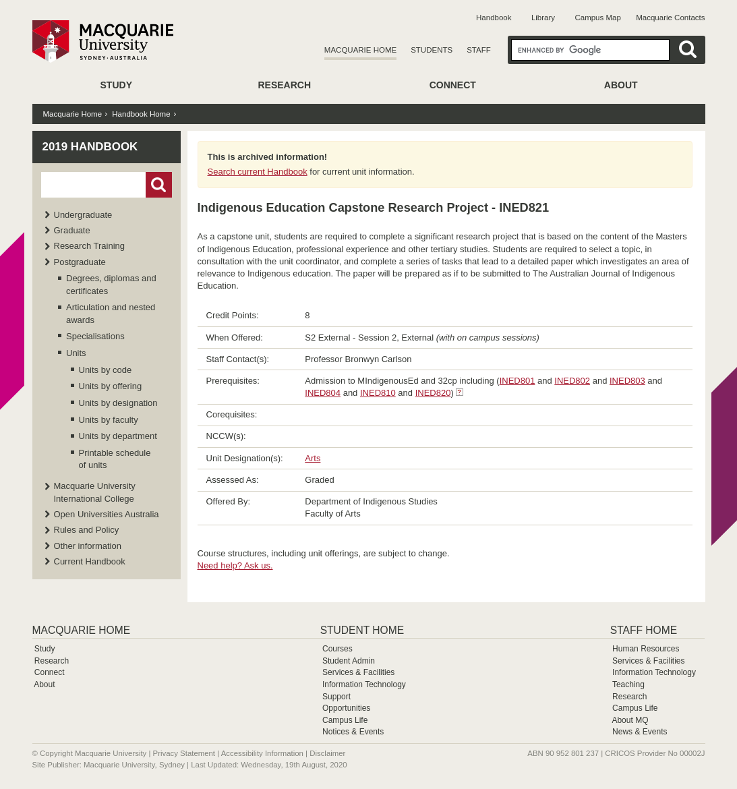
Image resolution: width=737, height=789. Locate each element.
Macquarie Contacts (670, 17)
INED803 (627, 381)
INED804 (323, 393)
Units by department (118, 436)
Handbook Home (141, 114)
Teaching (628, 684)
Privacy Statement (184, 753)
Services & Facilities (358, 672)
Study (116, 85)
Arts (312, 458)
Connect (453, 85)
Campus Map (597, 17)
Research (284, 85)
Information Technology (364, 684)
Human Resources (645, 648)
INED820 (433, 393)
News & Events (639, 731)
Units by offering (110, 386)
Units (76, 353)
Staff (479, 50)
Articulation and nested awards (110, 313)
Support (336, 696)
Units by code (105, 370)
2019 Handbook (90, 146)
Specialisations (95, 336)
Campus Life (344, 720)
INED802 (572, 381)
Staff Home (643, 630)
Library (543, 17)
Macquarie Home (360, 50)
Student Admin (348, 661)
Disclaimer (327, 753)
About (621, 85)
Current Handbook (89, 561)
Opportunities (346, 708)
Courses (337, 648)
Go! (159, 185)
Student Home (362, 630)
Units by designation (118, 403)
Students (431, 50)
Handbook (493, 17)
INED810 (378, 393)
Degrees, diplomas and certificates (111, 284)
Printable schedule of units (115, 459)
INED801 (517, 381)
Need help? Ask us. (235, 565)
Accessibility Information (262, 753)
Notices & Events (353, 731)
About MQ (630, 720)
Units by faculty (108, 420)
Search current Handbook (257, 172)
